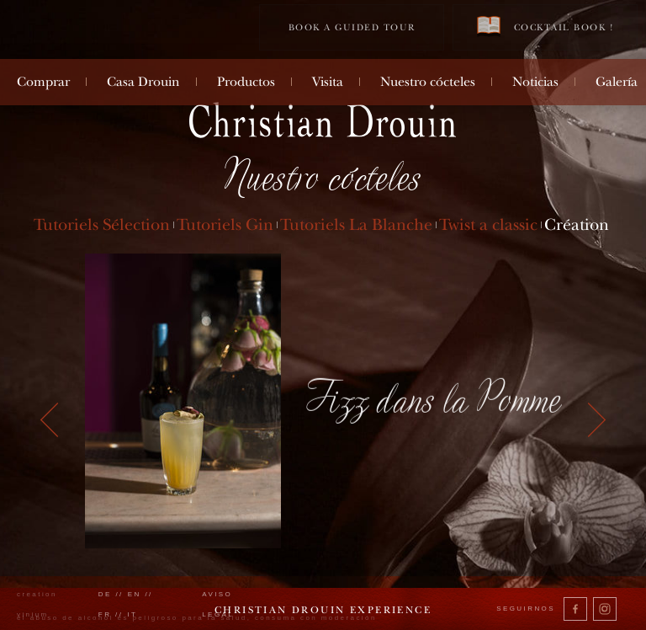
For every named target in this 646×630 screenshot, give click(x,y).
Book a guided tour (352, 27)
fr (105, 614)
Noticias (535, 81)
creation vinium (37, 604)
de (105, 594)
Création (576, 224)
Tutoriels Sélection (102, 224)
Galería (617, 81)
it (132, 614)
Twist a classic (488, 224)
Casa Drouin (143, 81)
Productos (246, 81)
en (134, 594)
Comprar (43, 81)
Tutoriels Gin (225, 224)
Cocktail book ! (545, 26)
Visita (327, 81)
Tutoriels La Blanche (356, 224)
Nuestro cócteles (427, 81)
